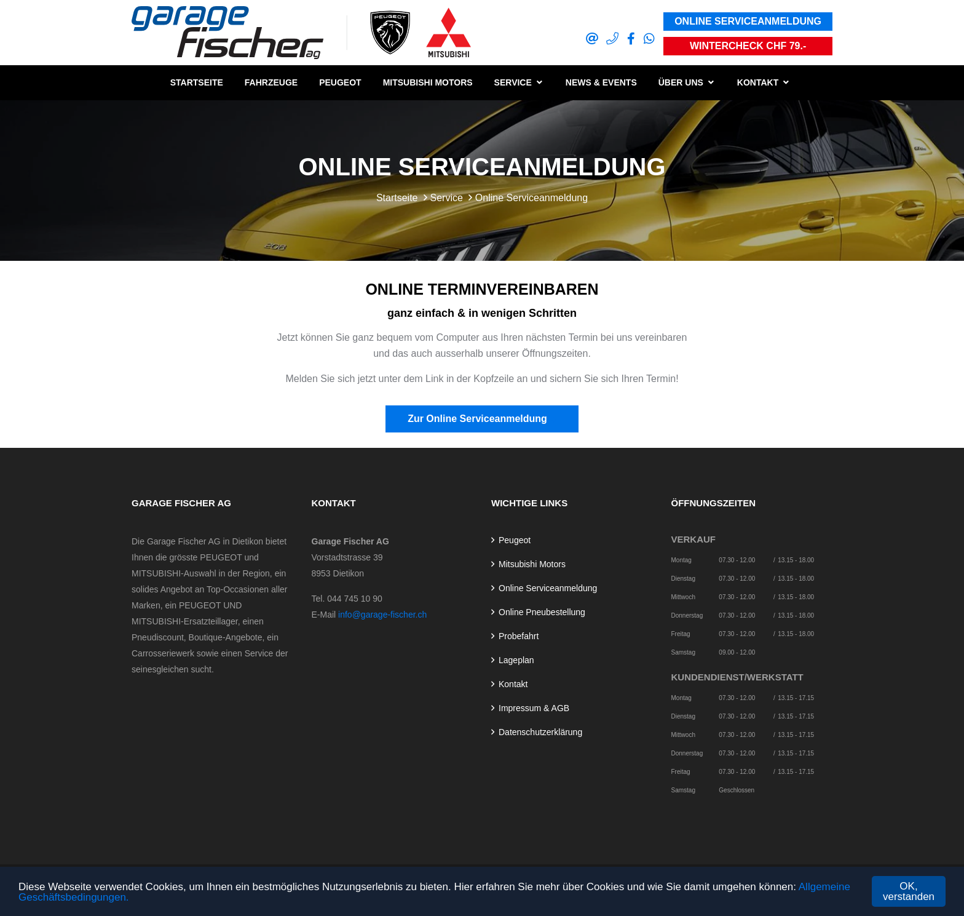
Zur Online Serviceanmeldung (482, 418)
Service (513, 82)
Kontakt (757, 82)
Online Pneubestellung (542, 612)
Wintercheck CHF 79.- (748, 46)
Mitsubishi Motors (428, 82)
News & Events (601, 82)
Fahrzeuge (271, 82)
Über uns (680, 82)
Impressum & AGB (534, 708)
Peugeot (340, 82)
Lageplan (516, 660)
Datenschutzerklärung (540, 732)
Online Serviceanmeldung (747, 21)
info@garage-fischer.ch (382, 614)
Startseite (196, 82)
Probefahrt (519, 636)
